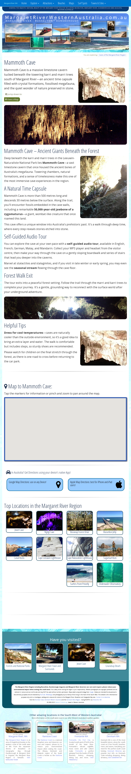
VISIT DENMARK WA (115, 757)
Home (24, 3)
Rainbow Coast (39, 700)
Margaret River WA (11, 3)
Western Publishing (61, 702)
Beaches (61, 3)
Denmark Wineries (115, 751)
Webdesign (49, 695)
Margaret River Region (17, 740)
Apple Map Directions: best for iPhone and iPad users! (96, 484)
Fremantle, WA (97, 700)
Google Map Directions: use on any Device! (35, 484)
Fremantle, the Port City (79, 740)
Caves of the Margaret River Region (112, 55)
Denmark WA (113, 736)
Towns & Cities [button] (98, 3)
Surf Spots (82, 3)
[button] (65, 426)
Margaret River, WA (18, 736)
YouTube (42, 695)
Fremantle (79, 751)
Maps (71, 3)
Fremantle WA (81, 736)
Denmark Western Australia (53, 700)
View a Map (11, 99)
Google (92, 692)
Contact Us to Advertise (103, 697)
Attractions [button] (48, 3)
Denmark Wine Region (73, 700)
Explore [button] (35, 3)
